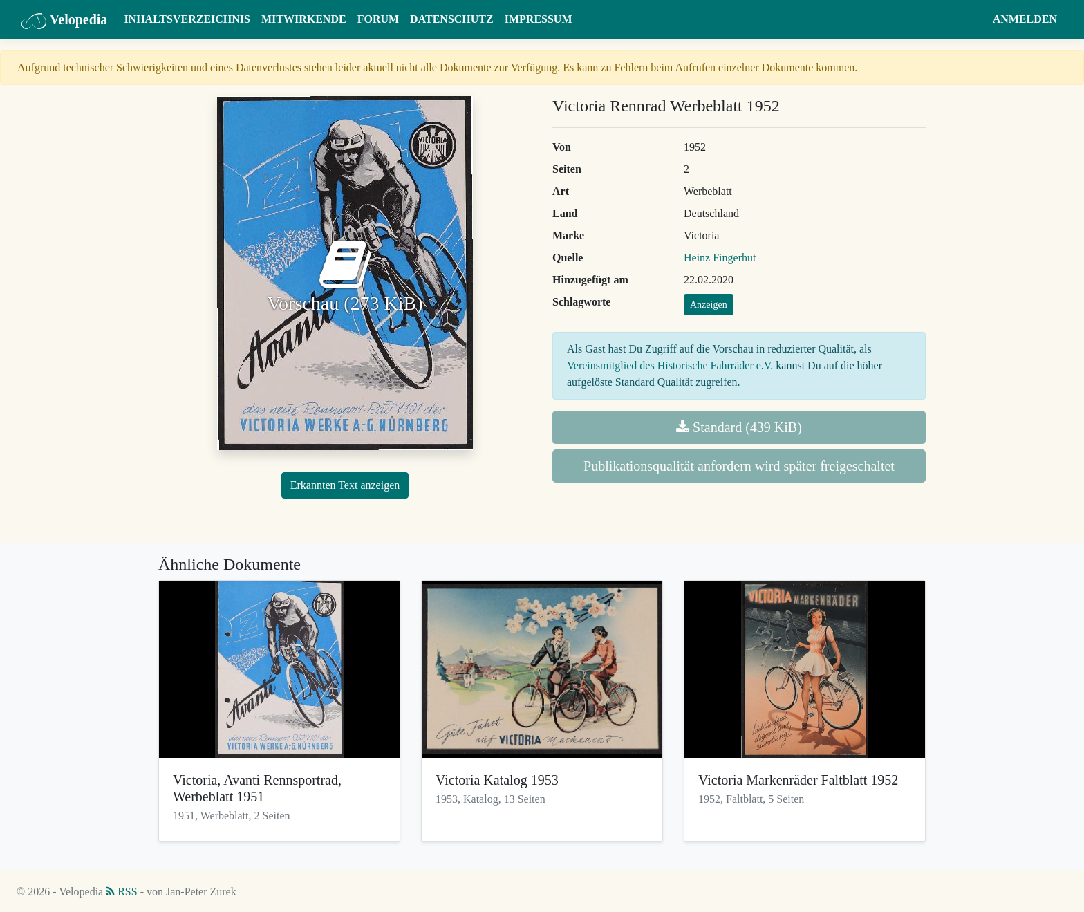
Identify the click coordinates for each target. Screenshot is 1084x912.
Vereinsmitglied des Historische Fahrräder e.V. (670, 365)
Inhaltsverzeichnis (187, 19)
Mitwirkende (303, 19)
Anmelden (1025, 19)
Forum (378, 19)
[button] (974, 19)
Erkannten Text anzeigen (345, 485)
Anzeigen (708, 304)
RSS (121, 891)
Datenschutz (452, 19)
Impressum (538, 19)
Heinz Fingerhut (720, 257)
